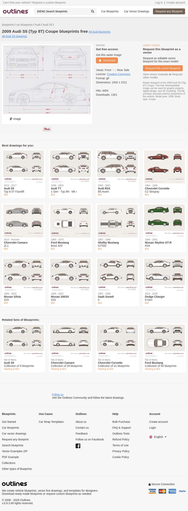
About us (81, 421)
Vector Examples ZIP (15, 451)
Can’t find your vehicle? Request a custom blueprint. (34, 2)
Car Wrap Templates (51, 421)
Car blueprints (10, 427)
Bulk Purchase (121, 421)
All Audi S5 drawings (14, 36)
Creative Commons (118, 74)
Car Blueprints (110, 11)
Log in (159, 2)
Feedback (82, 433)
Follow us (57, 394)
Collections (8, 463)
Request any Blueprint (169, 11)
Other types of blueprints (17, 468)
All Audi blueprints (99, 31)
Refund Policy (120, 439)
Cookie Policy (120, 457)
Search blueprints (12, 445)
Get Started (9, 421)
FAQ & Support (121, 427)
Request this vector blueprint (163, 68)
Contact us (82, 427)
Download (107, 60)
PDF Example (10, 457)
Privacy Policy (120, 451)
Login (152, 427)
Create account (175, 2)
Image (15, 118)
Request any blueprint (15, 439)
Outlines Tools (121, 433)
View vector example (155, 74)
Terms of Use (120, 445)
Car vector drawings (14, 433)
